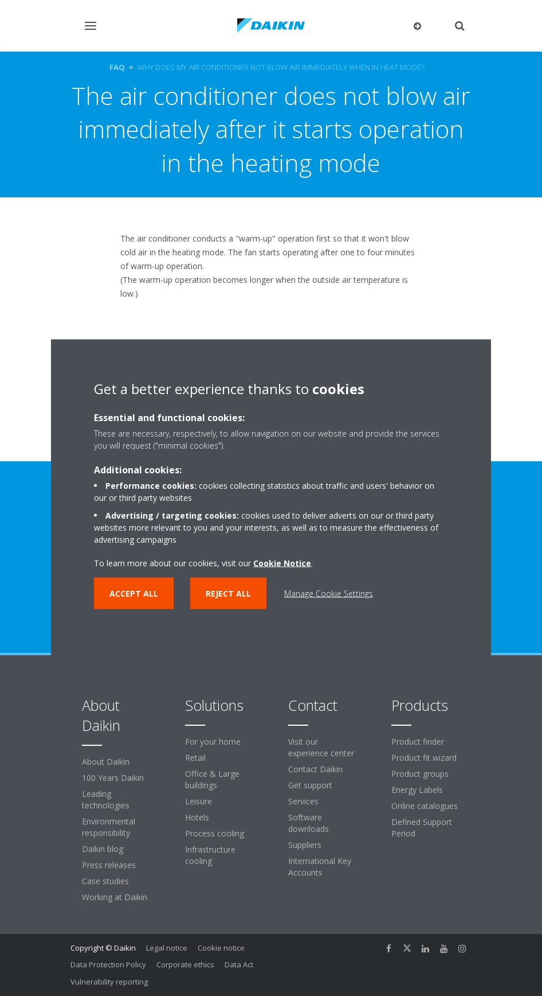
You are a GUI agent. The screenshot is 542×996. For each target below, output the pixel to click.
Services (303, 801)
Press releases (109, 864)
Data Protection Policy (108, 964)
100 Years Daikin (113, 777)
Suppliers (304, 844)
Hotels (197, 817)
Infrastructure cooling (210, 855)
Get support (310, 785)
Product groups (420, 773)
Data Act (239, 964)
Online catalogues (424, 805)
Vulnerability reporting (109, 981)
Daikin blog (102, 848)
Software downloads (308, 823)
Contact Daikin (315, 769)
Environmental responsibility (108, 827)
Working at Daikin (114, 897)
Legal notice (166, 948)
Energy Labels (417, 789)
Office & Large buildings (212, 779)
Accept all (133, 593)
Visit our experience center (321, 747)
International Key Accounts (319, 866)
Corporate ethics (185, 964)
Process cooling (214, 833)
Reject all (228, 593)
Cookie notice (221, 948)
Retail (195, 757)
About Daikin (105, 761)
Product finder (417, 741)
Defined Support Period (421, 827)
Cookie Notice (282, 563)
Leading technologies (105, 799)
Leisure (198, 801)
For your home (213, 741)
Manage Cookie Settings (328, 593)
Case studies (105, 881)
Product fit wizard (424, 757)
